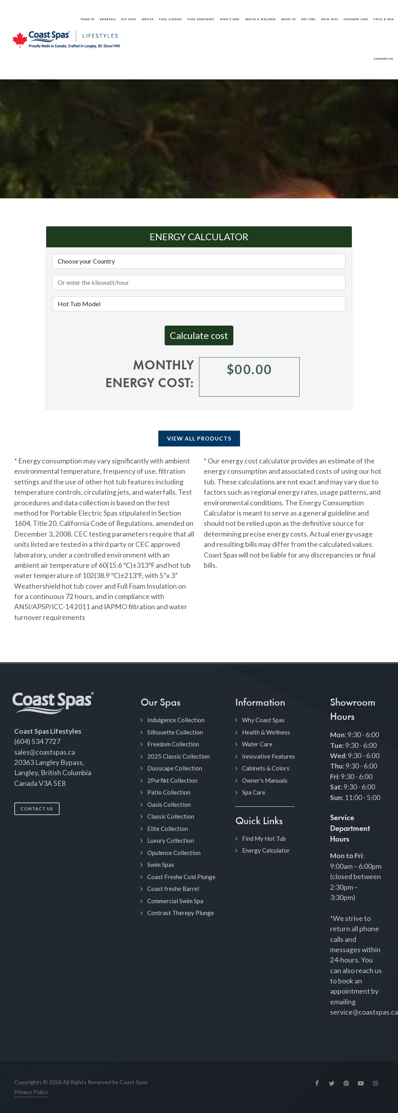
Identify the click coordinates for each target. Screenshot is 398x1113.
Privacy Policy (31, 1092)
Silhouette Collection (175, 732)
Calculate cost (199, 335)
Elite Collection (167, 828)
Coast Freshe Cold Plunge (181, 876)
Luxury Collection (170, 840)
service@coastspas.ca (364, 1012)
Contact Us (37, 808)
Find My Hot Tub (264, 838)
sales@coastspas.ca (44, 752)
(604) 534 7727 (37, 741)
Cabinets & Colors (265, 768)
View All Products (199, 438)
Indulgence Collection (176, 719)
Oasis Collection (169, 804)
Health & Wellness (266, 732)
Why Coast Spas (263, 719)
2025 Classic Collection (178, 756)
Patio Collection (168, 792)
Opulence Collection (174, 852)
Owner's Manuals (264, 780)
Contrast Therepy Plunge (180, 912)
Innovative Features (268, 756)
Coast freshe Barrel (173, 888)
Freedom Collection (173, 744)
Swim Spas (160, 864)
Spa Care (253, 792)
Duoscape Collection (174, 768)
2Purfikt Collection (172, 780)
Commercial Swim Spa (175, 900)
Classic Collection (170, 816)
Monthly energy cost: (149, 375)
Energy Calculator (266, 850)
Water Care (257, 744)
